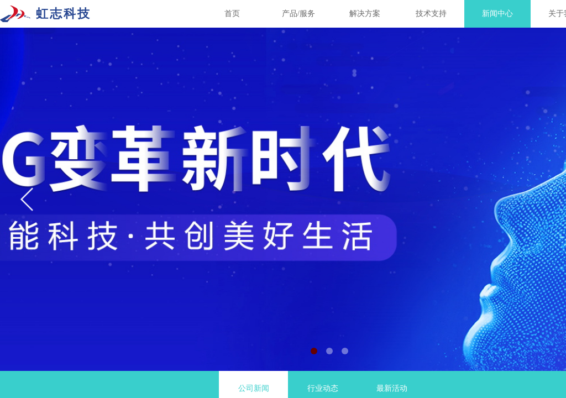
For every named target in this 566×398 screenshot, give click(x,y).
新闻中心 (497, 13)
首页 (232, 13)
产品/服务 (298, 13)
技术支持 (431, 13)
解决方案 (364, 13)
